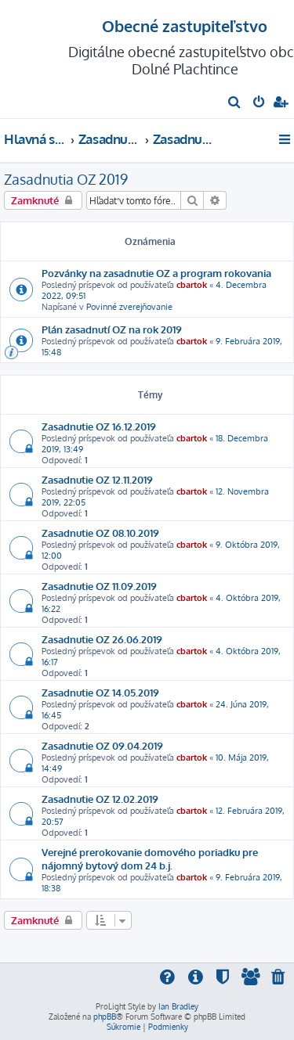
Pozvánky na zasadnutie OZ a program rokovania (156, 272)
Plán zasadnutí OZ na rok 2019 (112, 329)
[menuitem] (235, 103)
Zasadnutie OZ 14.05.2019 (100, 692)
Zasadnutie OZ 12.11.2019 (97, 479)
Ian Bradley (178, 1006)
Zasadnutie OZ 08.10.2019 (100, 532)
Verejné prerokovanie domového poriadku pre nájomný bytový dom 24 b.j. (150, 858)
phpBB (104, 1016)
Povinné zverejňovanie (129, 306)
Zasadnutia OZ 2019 (66, 179)
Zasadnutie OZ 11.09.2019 (99, 585)
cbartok (191, 284)
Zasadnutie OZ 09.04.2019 (102, 745)
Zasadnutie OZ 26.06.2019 (102, 639)
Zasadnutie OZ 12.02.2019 (100, 798)
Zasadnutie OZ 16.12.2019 (99, 426)
